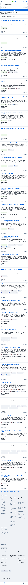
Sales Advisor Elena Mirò (7, 173)
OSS (2, 283)
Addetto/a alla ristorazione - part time (10, 65)
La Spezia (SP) (3, 508)
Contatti (2, 560)
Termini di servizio (4, 576)
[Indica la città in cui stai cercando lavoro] (14, 7)
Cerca (14, 10)
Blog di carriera (21, 557)
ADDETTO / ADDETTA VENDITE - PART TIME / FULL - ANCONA (12, 476)
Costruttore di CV (21, 562)
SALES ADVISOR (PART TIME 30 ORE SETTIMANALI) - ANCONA (9, 237)
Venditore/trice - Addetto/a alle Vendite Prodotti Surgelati (12, 205)
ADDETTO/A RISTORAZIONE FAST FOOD (10, 347)
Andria (2, 499)
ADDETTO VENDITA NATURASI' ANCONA (10, 254)
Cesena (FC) (3, 504)
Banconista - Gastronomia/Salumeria (10, 364)
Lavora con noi (3, 562)
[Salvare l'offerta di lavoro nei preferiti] (26, 20)
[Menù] (1, 1)
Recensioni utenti (21, 558)
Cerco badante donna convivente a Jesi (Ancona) (13, 20)
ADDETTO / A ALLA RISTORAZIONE (9, 312)
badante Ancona (21, 510)
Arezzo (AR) (3, 502)
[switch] (26, 16)
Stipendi (19, 560)
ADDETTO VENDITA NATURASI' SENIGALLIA (11, 269)
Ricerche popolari (5, 495)
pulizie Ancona (20, 513)
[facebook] (2, 571)
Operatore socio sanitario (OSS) (8, 36)
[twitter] (7, 571)
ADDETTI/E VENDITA (6, 382)
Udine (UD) (3, 501)
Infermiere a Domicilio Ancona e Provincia (11, 142)
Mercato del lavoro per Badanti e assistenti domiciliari (5, 535)
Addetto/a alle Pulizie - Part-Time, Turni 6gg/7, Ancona (12, 158)
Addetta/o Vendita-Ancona (7, 415)
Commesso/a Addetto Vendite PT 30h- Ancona (12, 399)
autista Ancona (21, 514)
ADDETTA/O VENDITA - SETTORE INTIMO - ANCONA (11, 431)
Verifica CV (20, 563)
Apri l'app (25, 1)
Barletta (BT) (3, 505)
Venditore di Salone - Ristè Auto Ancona (10, 300)
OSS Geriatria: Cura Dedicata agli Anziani (11, 50)
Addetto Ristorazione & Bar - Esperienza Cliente (12, 128)
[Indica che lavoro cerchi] (14, 4)
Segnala (25, 32)
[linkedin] (10, 571)
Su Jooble (3, 553)
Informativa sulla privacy (5, 578)
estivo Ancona (20, 500)
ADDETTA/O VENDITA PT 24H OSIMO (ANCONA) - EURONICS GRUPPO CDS (12, 96)
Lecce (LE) (2, 511)
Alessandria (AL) (3, 510)
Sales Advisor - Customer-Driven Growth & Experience (11, 189)
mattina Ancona (21, 511)
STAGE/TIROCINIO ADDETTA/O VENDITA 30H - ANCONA (12, 80)
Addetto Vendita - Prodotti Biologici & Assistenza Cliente (10, 221)
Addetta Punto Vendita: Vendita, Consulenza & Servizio (12, 113)
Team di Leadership (4, 558)
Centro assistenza (4, 563)
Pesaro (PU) (3, 507)
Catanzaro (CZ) (3, 513)
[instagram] (4, 571)
